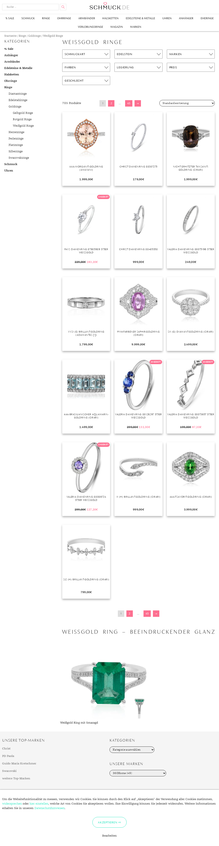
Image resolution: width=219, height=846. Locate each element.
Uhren (167, 18)
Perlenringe (16, 138)
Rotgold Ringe (22, 119)
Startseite (10, 36)
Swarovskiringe (19, 157)
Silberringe (16, 151)
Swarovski (9, 771)
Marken (135, 26)
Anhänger (186, 18)
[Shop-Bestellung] (187, 103)
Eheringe (207, 18)
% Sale (10, 18)
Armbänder (86, 18)
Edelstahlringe (18, 100)
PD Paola (8, 756)
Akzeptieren (107, 822)
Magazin (116, 26)
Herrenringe (16, 132)
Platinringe (16, 145)
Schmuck (28, 18)
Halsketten (110, 18)
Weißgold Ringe (23, 125)
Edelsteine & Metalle (140, 18)
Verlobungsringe (90, 26)
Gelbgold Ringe (23, 112)
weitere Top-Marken (16, 778)
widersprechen (12, 803)
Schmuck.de (109, 6)
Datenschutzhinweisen (49, 808)
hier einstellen (39, 803)
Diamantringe (18, 93)
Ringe (46, 18)
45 (128, 103)
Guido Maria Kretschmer (19, 763)
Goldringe (34, 36)
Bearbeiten (109, 835)
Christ (6, 748)
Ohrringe (64, 18)
